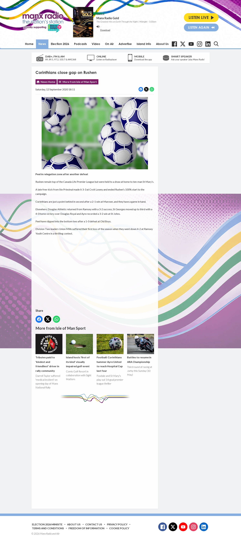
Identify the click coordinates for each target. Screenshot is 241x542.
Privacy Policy (117, 524)
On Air (109, 44)
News (42, 44)
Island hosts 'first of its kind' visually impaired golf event (79, 351)
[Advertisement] (95, 453)
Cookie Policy (119, 528)
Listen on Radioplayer (106, 59)
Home (29, 44)
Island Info (144, 44)
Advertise (125, 44)
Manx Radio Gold (107, 18)
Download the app (143, 59)
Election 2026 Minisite (47, 524)
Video (96, 44)
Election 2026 (60, 44)
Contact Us (93, 524)
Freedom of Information (86, 528)
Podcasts (80, 44)
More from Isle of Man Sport (80, 81)
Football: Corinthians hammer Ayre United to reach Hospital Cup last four (109, 353)
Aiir (58, 533)
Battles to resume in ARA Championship (140, 348)
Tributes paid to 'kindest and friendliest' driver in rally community (48, 353)
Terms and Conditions (48, 528)
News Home (48, 81)
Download (105, 30)
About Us (162, 44)
